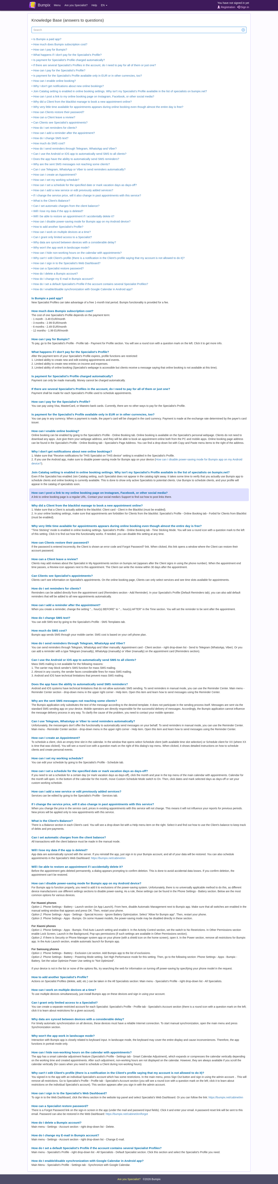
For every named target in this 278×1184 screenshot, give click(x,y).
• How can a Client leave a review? (53, 117)
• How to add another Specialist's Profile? (57, 226)
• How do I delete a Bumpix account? (54, 273)
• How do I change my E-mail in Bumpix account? (62, 278)
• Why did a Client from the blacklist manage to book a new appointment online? (81, 101)
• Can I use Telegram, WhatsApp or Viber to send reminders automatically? (78, 169)
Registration (226, 7)
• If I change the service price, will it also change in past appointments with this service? (86, 195)
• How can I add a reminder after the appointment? (63, 132)
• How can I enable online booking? (53, 80)
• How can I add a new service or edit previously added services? (72, 190)
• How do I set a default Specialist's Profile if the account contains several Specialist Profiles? (89, 284)
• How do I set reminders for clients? (54, 127)
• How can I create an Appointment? (54, 174)
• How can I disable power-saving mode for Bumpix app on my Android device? (81, 221)
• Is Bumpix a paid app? (46, 39)
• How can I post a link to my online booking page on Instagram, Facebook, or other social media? (92, 96)
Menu (57, 5)
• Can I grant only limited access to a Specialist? (61, 237)
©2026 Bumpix (152, 1179)
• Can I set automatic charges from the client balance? (65, 205)
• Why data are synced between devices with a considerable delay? (73, 242)
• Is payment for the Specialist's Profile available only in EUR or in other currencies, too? (86, 75)
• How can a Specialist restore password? (57, 268)
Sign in (243, 7)
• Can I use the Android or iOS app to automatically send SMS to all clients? (78, 153)
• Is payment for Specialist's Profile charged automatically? (68, 60)
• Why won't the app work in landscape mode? (60, 247)
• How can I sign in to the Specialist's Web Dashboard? (65, 263)
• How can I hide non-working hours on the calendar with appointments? (76, 252)
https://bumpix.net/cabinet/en (108, 858)
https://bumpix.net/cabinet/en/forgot (127, 1113)
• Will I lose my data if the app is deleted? (57, 211)
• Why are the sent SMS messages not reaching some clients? (70, 164)
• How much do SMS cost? (48, 143)
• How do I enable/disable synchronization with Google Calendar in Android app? (82, 289)
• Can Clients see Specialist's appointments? (59, 122)
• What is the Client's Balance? (50, 200)
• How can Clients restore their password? (57, 112)
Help (94, 5)
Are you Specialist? (76, 5)
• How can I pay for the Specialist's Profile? (58, 70)
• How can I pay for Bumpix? (49, 49)
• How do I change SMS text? (49, 138)
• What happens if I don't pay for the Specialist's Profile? (66, 54)
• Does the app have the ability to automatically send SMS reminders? (75, 159)
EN (104, 5)
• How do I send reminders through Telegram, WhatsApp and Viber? (74, 148)
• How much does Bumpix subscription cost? (59, 44)
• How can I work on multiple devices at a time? (61, 231)
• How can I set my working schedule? (55, 179)
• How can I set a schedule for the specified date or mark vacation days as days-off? (84, 185)
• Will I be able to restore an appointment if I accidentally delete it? (72, 216)
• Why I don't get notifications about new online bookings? (67, 86)
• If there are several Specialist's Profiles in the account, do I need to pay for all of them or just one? (93, 65)
